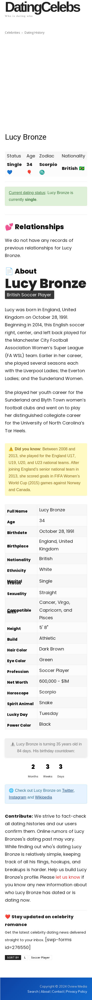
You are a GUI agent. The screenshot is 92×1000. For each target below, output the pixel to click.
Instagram (17, 797)
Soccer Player (40, 957)
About (45, 991)
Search (33, 991)
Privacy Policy (76, 991)
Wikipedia (43, 797)
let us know (68, 877)
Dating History (34, 33)
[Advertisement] (46, 83)
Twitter (68, 790)
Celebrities (12, 33)
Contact (58, 991)
